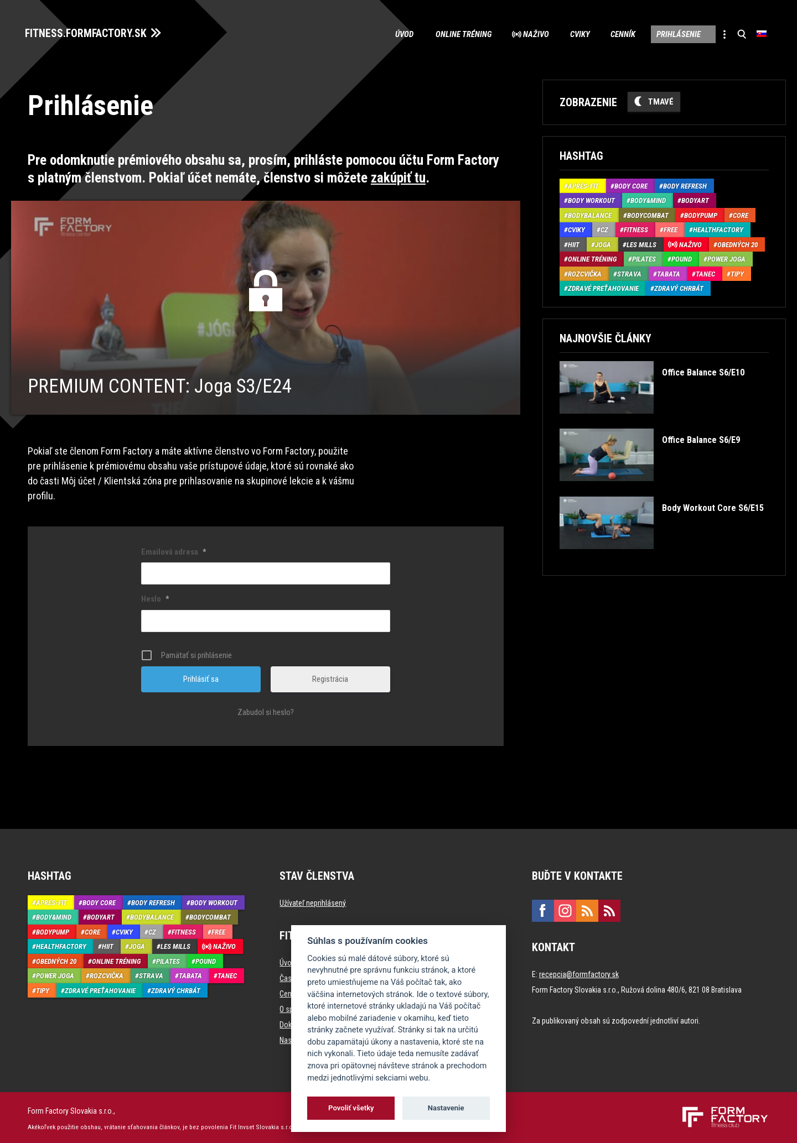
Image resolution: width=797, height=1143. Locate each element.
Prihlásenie (674, 33)
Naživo (528, 33)
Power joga (726, 257)
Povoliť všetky (351, 1108)
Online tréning (453, 33)
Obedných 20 (737, 243)
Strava (629, 272)
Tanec (705, 272)
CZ (604, 228)
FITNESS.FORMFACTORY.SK (89, 32)
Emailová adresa (173, 550)
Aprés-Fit (583, 184)
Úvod (394, 33)
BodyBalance (590, 214)
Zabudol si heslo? (265, 710)
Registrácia (330, 677)
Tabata (668, 272)
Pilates (644, 257)
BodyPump (700, 214)
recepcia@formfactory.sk (579, 972)
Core (740, 214)
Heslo (155, 597)
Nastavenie (446, 1108)
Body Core (631, 184)
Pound (681, 257)
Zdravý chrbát (678, 287)
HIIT (573, 243)
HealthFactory (718, 228)
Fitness (636, 228)
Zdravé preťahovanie (603, 287)
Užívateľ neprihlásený (313, 900)
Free (670, 228)
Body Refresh (685, 184)
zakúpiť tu (398, 176)
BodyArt (695, 199)
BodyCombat (648, 214)
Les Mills (641, 243)
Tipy (737, 272)
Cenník (617, 33)
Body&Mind (648, 199)
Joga (603, 243)
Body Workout (591, 199)
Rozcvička (585, 272)
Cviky (573, 33)
